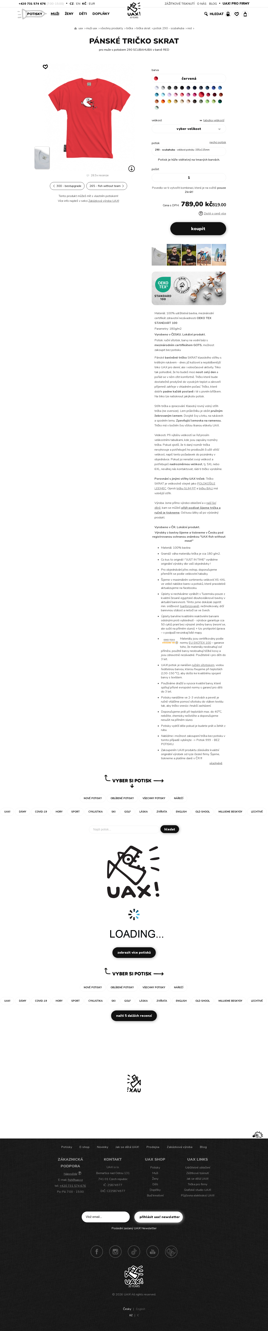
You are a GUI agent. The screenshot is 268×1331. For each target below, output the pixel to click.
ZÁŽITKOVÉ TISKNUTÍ (179, 4)
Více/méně (215, 766)
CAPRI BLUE (164, 95)
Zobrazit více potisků (134, 955)
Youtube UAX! (152, 1254)
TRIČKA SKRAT (143, 28)
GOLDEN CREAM (200, 102)
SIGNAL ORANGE (193, 102)
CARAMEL (215, 102)
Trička (129, 28)
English (140, 1312)
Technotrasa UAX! (171, 1254)
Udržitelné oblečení (197, 1170)
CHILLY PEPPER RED (164, 102)
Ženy (69, 14)
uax (81, 28)
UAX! (127, 1297)
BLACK (186, 88)
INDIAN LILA (215, 95)
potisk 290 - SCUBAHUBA (169, 28)
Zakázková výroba (179, 1150)
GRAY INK (208, 88)
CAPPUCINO (157, 110)
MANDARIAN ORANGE (186, 102)
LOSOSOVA (200, 95)
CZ (72, 4)
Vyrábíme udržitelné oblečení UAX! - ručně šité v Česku (75, 28)
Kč (84, 4)
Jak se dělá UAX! (127, 1150)
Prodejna (152, 1150)
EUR (92, 4)
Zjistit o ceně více (212, 216)
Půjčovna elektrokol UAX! (197, 1198)
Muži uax (91, 28)
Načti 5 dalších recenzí (134, 1018)
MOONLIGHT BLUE (215, 88)
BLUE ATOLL (171, 95)
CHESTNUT (164, 110)
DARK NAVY (200, 88)
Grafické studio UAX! (197, 1193)
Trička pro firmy (197, 1187)
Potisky (36, 13)
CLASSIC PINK (208, 95)
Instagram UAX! (115, 1254)
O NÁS (201, 4)
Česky (127, 1312)
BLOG (213, 4)
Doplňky (101, 14)
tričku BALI (206, 491)
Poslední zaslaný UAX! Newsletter (134, 1231)
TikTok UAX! (134, 1254)
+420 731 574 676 (32, 4)
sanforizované (189, 609)
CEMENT (164, 88)
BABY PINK (193, 95)
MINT (200, 110)
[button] (221, 259)
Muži (55, 14)
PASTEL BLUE (179, 95)
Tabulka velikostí (213, 123)
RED (189, 28)
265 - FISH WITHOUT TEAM (107, 186)
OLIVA (171, 110)
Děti (83, 14)
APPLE (179, 110)
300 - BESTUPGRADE (67, 186)
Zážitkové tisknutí (197, 1176)
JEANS (193, 88)
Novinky (102, 1150)
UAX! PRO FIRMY (236, 3)
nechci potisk (218, 145)
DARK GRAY (171, 88)
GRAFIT (179, 88)
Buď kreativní (155, 1198)
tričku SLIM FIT (186, 491)
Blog (203, 1150)
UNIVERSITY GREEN (193, 110)
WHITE (157, 88)
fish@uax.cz (75, 1183)
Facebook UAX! (96, 1254)
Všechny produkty (111, 28)
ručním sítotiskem (203, 668)
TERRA (179, 102)
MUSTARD (208, 102)
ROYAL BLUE (157, 95)
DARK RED (171, 102)
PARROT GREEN (186, 110)
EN (78, 4)
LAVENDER (186, 95)
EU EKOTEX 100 (200, 646)
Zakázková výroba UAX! (103, 201)
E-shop (84, 1150)
